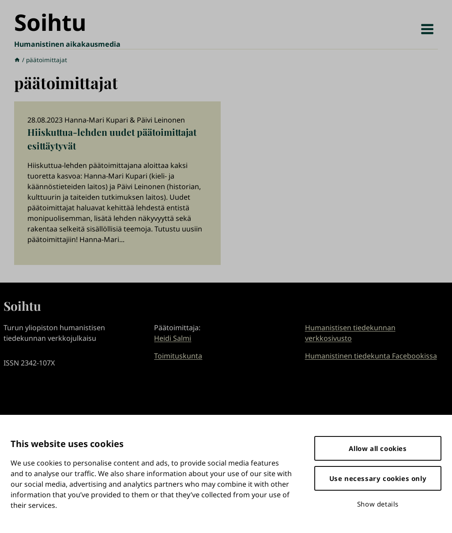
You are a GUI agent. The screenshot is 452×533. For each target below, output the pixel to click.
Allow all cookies (378, 448)
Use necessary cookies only (378, 478)
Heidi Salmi (172, 338)
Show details (378, 503)
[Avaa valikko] (427, 28)
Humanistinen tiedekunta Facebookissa (371, 356)
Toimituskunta (178, 356)
